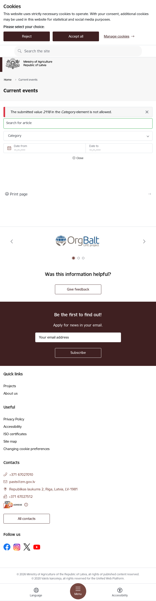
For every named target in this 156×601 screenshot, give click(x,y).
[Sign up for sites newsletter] (78, 353)
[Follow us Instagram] (16, 547)
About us (10, 393)
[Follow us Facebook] (6, 546)
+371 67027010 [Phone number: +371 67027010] (21, 474)
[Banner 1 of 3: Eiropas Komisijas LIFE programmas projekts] (78, 241)
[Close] (147, 112)
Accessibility (12, 426)
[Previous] (11, 241)
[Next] (144, 241)
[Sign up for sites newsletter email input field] (78, 337)
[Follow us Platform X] (26, 546)
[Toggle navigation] (78, 591)
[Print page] (78, 194)
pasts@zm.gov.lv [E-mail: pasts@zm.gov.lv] (22, 482)
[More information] (26, 504)
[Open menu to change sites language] (36, 593)
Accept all (76, 36)
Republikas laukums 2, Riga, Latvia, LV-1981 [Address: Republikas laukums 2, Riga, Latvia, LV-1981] (43, 489)
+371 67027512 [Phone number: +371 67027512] (21, 496)
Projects (9, 386)
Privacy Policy (13, 419)
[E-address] (12, 504)
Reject (27, 36)
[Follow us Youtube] (36, 547)
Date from (20, 146)
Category (14, 136)
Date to (94, 146)
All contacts (26, 518)
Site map (10, 441)
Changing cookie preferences (26, 449)
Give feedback (78, 289)
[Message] (78, 112)
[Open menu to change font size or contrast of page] (120, 593)
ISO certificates (15, 434)
